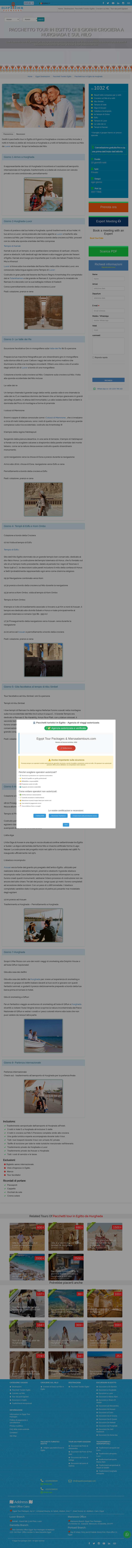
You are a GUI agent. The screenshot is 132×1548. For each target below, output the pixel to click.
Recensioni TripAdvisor (58, 816)
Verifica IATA (39, 816)
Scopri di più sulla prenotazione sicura (84, 816)
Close (66, 824)
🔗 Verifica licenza (66, 748)
